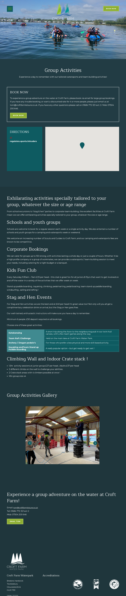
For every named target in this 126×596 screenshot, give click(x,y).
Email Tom (15, 506)
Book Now (111, 9)
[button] (31, 435)
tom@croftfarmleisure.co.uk (27, 492)
